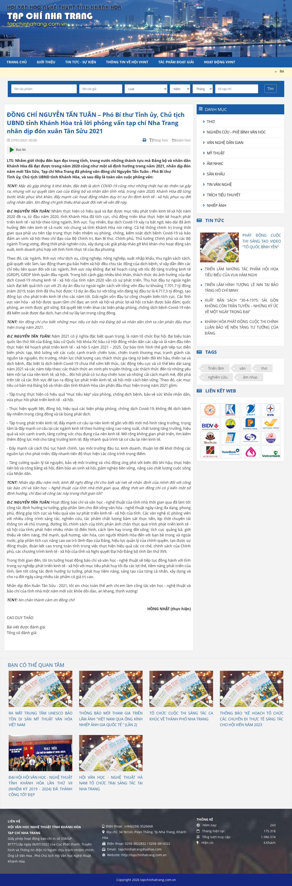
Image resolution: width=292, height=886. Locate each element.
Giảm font (181, 140)
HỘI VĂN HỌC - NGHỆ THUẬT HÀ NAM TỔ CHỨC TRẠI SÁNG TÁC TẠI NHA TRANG (111, 783)
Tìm (270, 88)
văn (243, 368)
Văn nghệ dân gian (225, 142)
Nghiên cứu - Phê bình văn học (236, 132)
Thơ (210, 121)
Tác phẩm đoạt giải (176, 62)
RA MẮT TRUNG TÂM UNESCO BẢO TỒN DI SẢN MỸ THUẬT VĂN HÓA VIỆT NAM (40, 719)
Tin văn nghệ (219, 184)
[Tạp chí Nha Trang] (64, 14)
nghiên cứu (217, 377)
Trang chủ (17, 62)
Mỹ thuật (216, 153)
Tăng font (158, 140)
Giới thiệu (46, 62)
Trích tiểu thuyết (223, 194)
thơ (264, 368)
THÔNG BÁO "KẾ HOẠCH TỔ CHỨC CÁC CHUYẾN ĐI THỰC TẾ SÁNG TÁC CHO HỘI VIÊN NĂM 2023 (252, 719)
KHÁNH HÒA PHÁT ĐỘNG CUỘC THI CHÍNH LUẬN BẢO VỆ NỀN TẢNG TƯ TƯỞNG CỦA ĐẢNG (241, 327)
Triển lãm (216, 368)
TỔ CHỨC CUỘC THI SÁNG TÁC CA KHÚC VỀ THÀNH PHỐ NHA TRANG (181, 716)
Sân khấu (216, 174)
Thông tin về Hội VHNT (127, 62)
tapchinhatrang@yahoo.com (139, 849)
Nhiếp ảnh (216, 205)
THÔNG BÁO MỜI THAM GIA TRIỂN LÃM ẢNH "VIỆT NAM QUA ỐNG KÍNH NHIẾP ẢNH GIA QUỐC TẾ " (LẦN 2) (111, 719)
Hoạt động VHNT (219, 62)
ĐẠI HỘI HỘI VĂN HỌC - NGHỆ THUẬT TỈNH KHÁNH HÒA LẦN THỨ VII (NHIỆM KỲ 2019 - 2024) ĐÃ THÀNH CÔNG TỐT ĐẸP (40, 786)
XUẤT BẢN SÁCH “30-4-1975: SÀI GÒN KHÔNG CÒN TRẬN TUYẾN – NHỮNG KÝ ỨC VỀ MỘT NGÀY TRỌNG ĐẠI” (241, 306)
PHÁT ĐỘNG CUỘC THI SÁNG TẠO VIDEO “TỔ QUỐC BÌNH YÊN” (261, 241)
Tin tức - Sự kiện (80, 62)
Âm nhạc (215, 163)
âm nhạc (250, 377)
